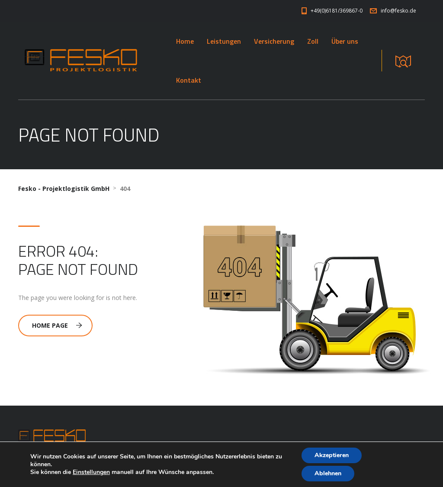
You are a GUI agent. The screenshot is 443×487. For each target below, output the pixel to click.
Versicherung (274, 41)
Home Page (57, 325)
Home (185, 41)
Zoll (312, 41)
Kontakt (188, 80)
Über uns (344, 41)
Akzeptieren (332, 455)
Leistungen (224, 41)
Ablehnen (328, 473)
